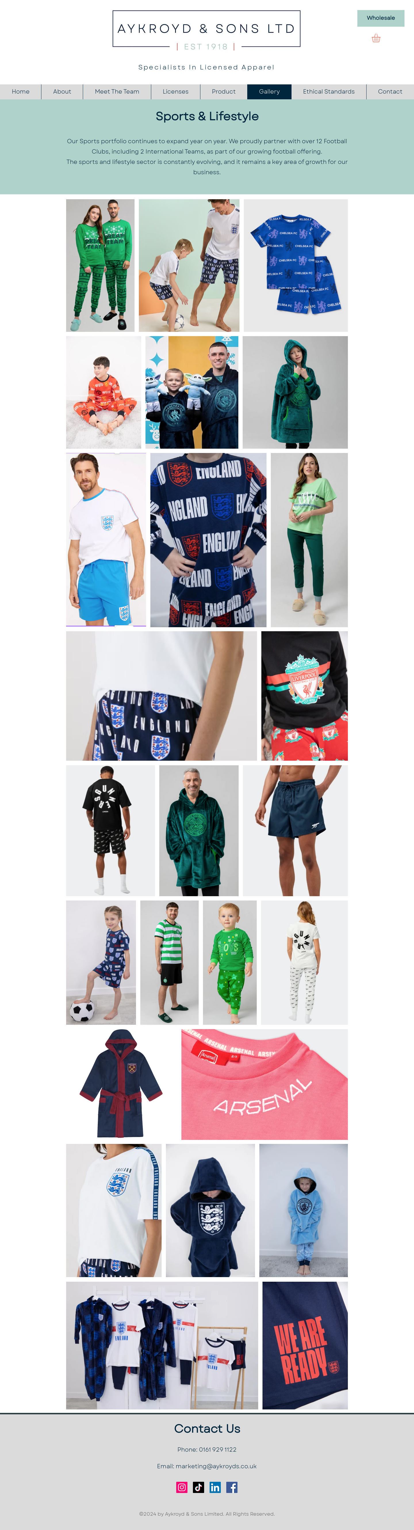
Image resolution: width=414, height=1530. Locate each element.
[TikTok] (198, 1487)
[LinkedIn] (215, 1487)
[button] (381, 38)
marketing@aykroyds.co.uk (216, 1466)
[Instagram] (181, 1487)
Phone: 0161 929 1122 (207, 1450)
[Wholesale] (381, 18)
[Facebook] (231, 1487)
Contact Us (207, 1428)
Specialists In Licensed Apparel (206, 67)
